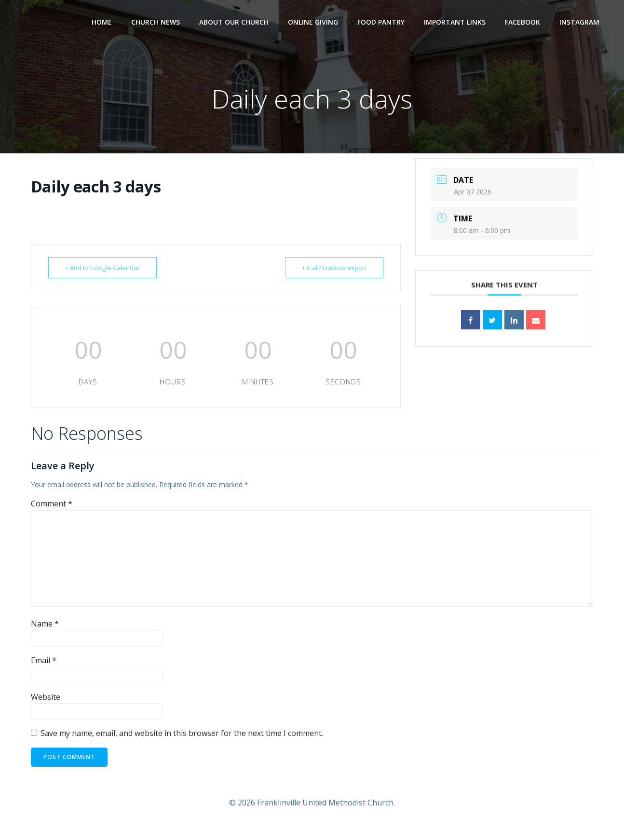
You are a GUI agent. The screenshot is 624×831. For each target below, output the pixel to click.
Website (45, 697)
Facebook (522, 22)
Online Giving (313, 22)
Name (45, 623)
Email (43, 660)
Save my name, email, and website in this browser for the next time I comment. (182, 733)
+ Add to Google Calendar (102, 267)
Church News (155, 22)
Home (102, 22)
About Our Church (234, 22)
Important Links (455, 22)
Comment (51, 503)
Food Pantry (381, 22)
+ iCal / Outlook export (334, 267)
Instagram (579, 22)
